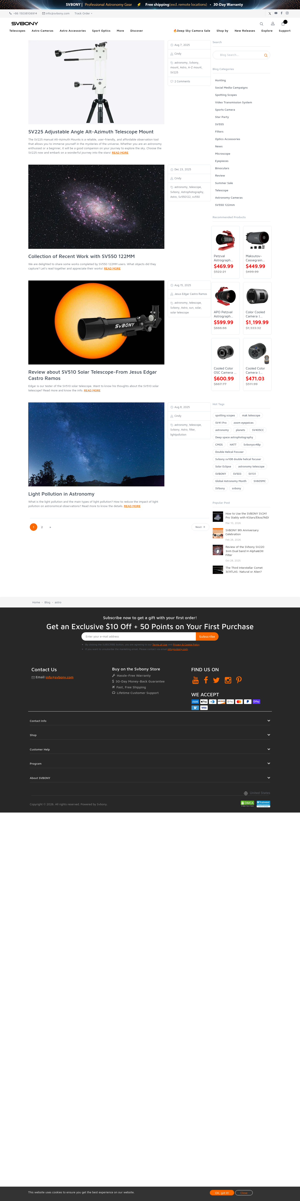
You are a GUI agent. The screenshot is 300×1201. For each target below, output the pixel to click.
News (219, 146)
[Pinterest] (239, 680)
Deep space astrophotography (234, 437)
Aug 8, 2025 (182, 407)
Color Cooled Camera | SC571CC (255, 314)
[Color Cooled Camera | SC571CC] (257, 296)
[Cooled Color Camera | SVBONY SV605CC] (257, 352)
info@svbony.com (56, 13)
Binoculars (222, 168)
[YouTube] (195, 680)
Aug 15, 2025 (182, 285)
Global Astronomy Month (231, 481)
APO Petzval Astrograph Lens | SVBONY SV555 (223, 314)
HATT (233, 444)
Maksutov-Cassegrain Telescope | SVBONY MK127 (254, 258)
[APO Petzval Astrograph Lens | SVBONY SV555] (225, 296)
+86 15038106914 (23, 13)
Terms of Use (160, 644)
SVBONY (220, 473)
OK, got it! (222, 1193)
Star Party (222, 117)
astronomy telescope (251, 466)
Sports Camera (225, 109)
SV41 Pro (221, 422)
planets (240, 430)
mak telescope (251, 415)
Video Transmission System (233, 102)
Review (220, 175)
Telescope (221, 190)
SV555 (219, 124)
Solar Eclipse (223, 466)
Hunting (220, 80)
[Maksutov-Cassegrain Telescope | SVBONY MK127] (257, 240)
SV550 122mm (225, 205)
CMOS (219, 444)
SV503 (237, 473)
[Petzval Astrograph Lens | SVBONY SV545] (225, 240)
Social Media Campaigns (231, 87)
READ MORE (120, 152)
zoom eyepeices (244, 422)
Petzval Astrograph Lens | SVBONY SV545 (222, 258)
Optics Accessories (227, 139)
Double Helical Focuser (229, 451)
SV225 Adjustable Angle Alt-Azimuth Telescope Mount (91, 131)
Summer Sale (224, 183)
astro (58, 602)
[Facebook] (206, 680)
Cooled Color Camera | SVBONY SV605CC (255, 370)
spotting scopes (225, 415)
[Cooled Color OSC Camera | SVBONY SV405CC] (225, 352)
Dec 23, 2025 (182, 169)
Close (244, 1193)
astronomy (222, 430)
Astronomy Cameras (229, 197)
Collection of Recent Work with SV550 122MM (81, 256)
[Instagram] (228, 680)
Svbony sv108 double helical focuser (238, 459)
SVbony (220, 488)
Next (200, 526)
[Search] (241, 55)
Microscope (222, 153)
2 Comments (182, 81)
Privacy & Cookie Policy (186, 644)
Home (36, 602)
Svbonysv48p (252, 444)
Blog (47, 602)
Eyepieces (222, 161)
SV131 (252, 473)
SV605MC (260, 481)
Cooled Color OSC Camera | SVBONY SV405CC (224, 370)
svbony (236, 488)
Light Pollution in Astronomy (61, 494)
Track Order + (83, 13)
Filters (219, 131)
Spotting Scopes (226, 94)
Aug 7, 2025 (182, 44)
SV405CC (258, 430)
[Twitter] (216, 680)
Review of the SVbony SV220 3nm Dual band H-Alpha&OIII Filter (245, 551)
